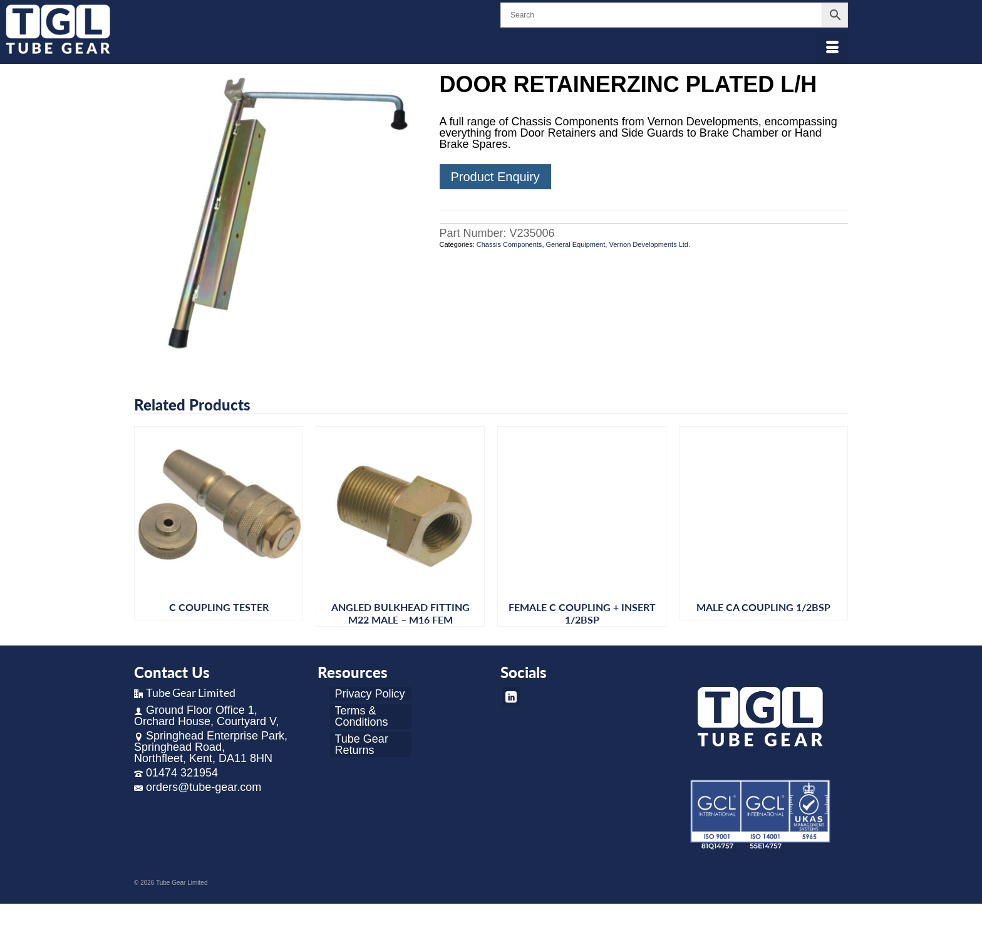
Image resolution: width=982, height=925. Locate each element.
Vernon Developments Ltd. (649, 244)
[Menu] (832, 48)
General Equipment (576, 244)
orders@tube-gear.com (197, 787)
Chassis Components (509, 244)
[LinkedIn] (511, 696)
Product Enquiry (495, 177)
